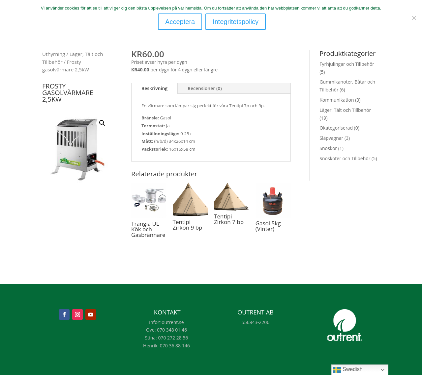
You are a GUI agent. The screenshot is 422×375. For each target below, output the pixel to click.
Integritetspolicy (236, 21)
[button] (102, 123)
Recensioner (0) (205, 88)
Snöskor (328, 148)
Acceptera (181, 21)
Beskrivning (154, 88)
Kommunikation (336, 100)
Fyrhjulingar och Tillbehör (346, 64)
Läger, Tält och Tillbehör (345, 110)
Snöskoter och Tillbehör (344, 158)
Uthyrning (53, 54)
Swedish (348, 370)
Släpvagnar (331, 138)
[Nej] (413, 17)
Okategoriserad (336, 128)
